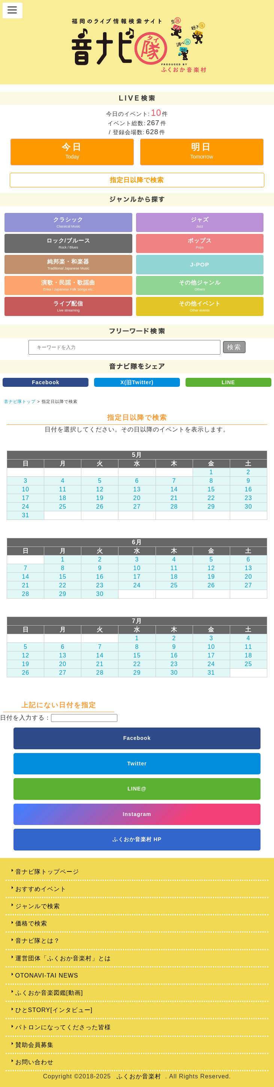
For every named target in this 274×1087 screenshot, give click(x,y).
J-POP (199, 264)
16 (248, 489)
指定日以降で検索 (137, 180)
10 (25, 489)
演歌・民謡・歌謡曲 (68, 285)
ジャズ (200, 222)
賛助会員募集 (34, 1045)
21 (174, 498)
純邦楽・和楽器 (68, 264)
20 (137, 498)
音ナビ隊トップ (20, 401)
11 (62, 489)
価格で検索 (31, 923)
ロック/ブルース (68, 243)
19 (100, 498)
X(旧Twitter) (137, 382)
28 (174, 506)
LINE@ (137, 789)
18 (62, 498)
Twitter (137, 764)
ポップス (200, 243)
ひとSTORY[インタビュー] (54, 1010)
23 (248, 498)
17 (25, 498)
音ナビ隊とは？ (37, 940)
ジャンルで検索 (37, 906)
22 (211, 498)
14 (174, 489)
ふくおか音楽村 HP (137, 839)
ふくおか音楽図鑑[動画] (49, 993)
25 (62, 506)
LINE (228, 382)
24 (25, 506)
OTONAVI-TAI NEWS (46, 975)
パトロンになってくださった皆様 (63, 1027)
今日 (72, 151)
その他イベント (200, 306)
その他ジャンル (200, 285)
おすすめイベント (40, 889)
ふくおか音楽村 (139, 1076)
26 (100, 506)
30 (248, 506)
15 (211, 489)
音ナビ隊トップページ (47, 871)
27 (137, 506)
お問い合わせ (34, 1062)
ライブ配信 (68, 306)
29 (211, 506)
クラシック (68, 222)
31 (25, 515)
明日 (201, 151)
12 (100, 489)
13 (137, 489)
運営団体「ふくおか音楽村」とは (63, 958)
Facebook (45, 382)
